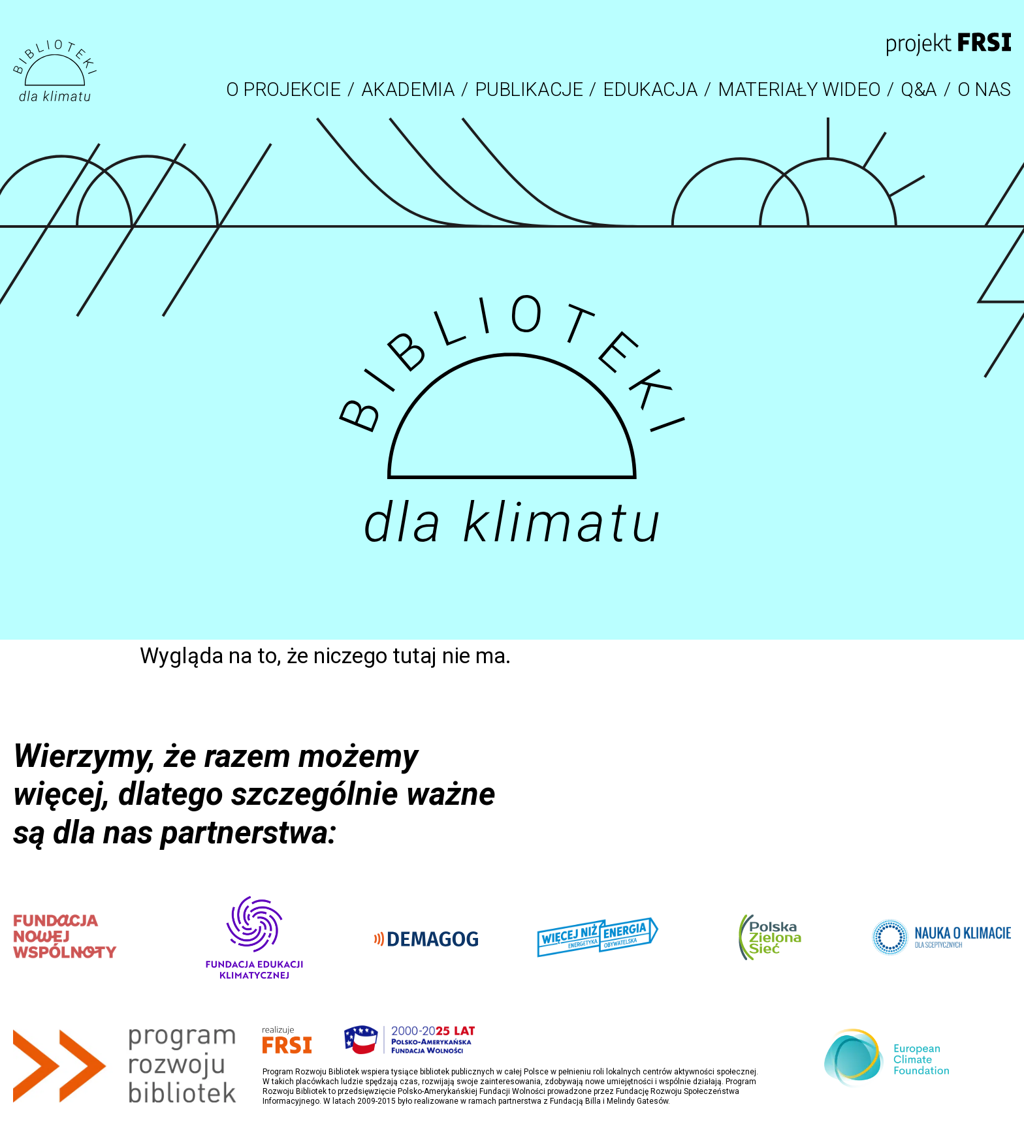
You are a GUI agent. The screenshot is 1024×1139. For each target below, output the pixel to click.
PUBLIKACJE (529, 89)
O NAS (984, 89)
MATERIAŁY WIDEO (799, 89)
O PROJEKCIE (283, 89)
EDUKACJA (650, 89)
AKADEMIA (408, 89)
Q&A (919, 89)
